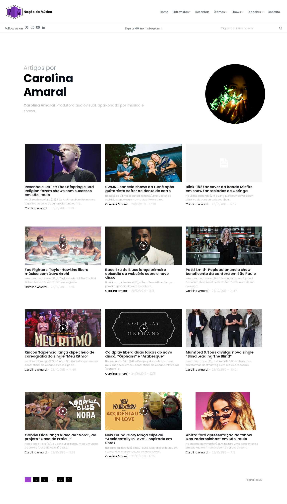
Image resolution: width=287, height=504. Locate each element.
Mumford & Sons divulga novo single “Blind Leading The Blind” (220, 354)
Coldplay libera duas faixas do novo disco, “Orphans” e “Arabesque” (138, 354)
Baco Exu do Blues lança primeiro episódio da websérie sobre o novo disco (137, 273)
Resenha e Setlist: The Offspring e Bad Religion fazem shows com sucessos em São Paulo (59, 191)
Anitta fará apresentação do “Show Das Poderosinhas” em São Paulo (219, 437)
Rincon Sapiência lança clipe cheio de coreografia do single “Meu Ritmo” (59, 354)
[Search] (280, 28)
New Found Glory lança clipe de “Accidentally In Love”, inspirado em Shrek (138, 439)
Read (33, 217)
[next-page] (69, 480)
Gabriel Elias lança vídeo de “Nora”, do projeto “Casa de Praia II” (60, 437)
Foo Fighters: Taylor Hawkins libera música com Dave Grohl (56, 271)
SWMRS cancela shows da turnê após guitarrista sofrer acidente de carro (139, 189)
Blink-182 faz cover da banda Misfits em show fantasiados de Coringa (219, 189)
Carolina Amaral (36, 208)
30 (60, 480)
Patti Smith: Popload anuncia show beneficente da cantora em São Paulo (221, 271)
